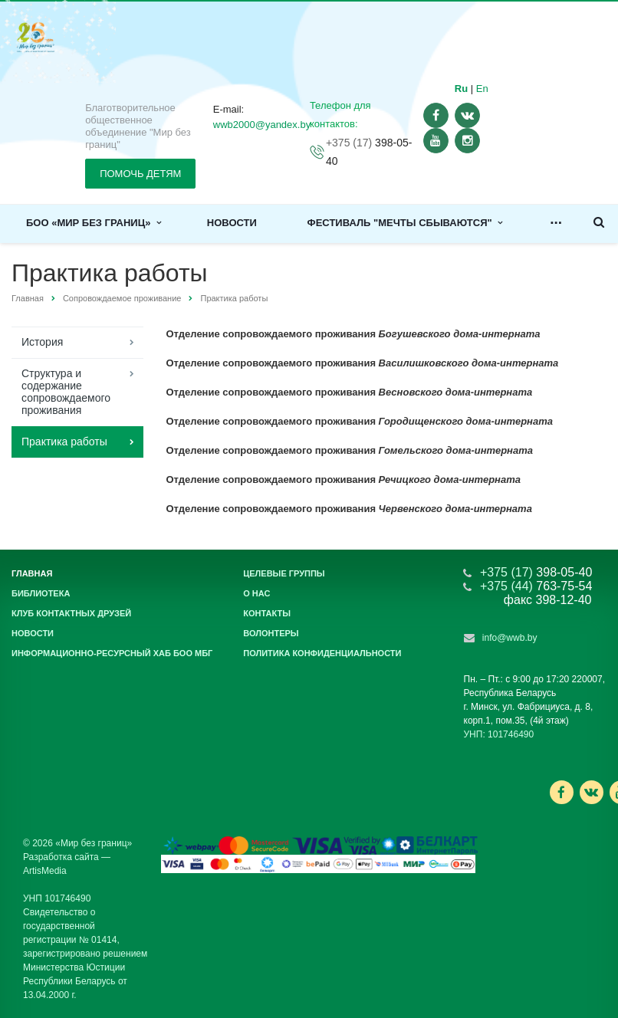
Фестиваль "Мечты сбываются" (404, 222)
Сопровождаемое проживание (122, 298)
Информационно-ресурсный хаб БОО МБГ (112, 653)
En (482, 88)
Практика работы (64, 441)
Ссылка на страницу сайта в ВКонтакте (591, 791)
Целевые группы (283, 573)
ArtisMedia (45, 870)
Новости (232, 222)
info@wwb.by (509, 637)
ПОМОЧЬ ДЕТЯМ (140, 173)
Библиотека (41, 593)
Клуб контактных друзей (71, 613)
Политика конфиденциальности (322, 653)
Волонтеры (270, 633)
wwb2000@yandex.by (262, 124)
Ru (461, 88)
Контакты (267, 613)
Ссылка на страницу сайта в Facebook (561, 792)
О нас (256, 593)
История (42, 342)
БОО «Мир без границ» (93, 222)
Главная (28, 298)
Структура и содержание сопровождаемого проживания (65, 391)
